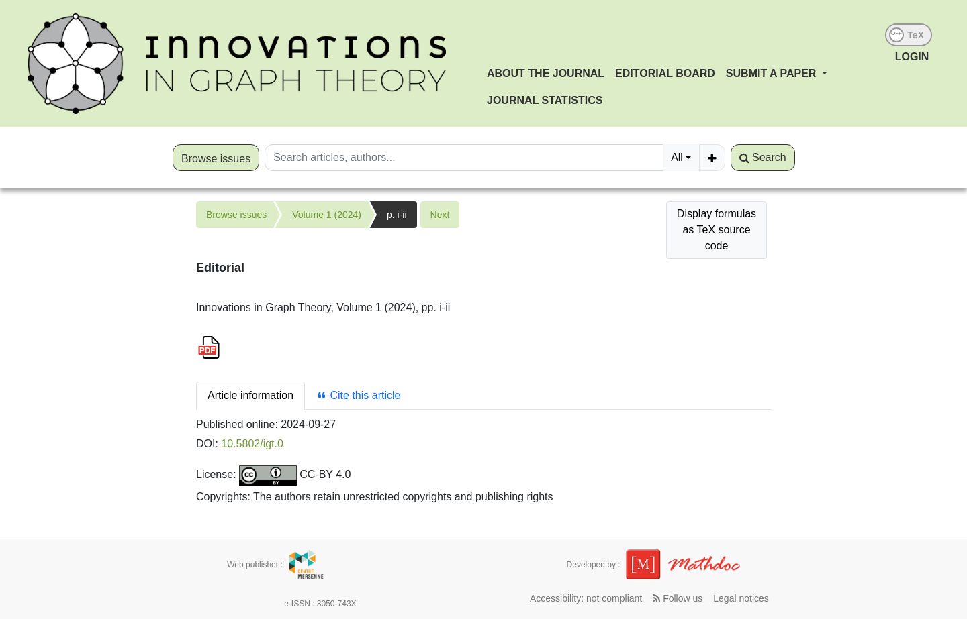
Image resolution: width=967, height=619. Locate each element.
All (677, 157)
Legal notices (741, 598)
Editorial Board (665, 73)
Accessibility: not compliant (586, 598)
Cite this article (358, 395)
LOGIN (912, 56)
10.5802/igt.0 (252, 443)
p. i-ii (397, 214)
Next (440, 214)
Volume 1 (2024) (326, 214)
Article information (250, 395)
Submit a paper (772, 73)
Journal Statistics (544, 100)
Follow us (677, 598)
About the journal (545, 73)
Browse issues (215, 158)
